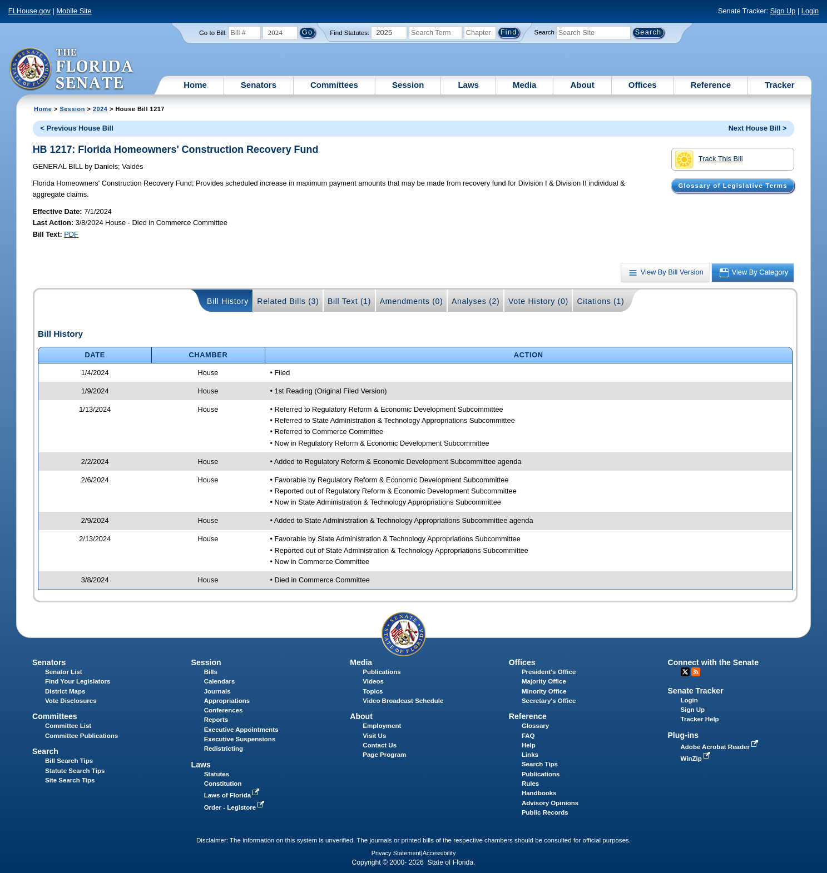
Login (810, 11)
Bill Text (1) (349, 301)
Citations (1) (600, 301)
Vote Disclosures (71, 700)
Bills (210, 672)
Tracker (779, 84)
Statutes (216, 774)
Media (525, 84)
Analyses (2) (476, 301)
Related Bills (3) (288, 301)
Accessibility (439, 853)
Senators (258, 84)
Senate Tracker (695, 690)
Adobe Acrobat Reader (721, 747)
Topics (373, 691)
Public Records (545, 812)
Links (530, 754)
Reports (216, 719)
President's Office (549, 672)
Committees (334, 84)
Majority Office (544, 681)
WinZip (696, 758)
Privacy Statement (396, 853)
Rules (530, 783)
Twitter (685, 671)
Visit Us (374, 735)
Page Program (384, 754)
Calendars (219, 681)
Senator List (63, 672)
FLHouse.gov (29, 11)
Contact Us (380, 745)
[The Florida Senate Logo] (72, 69)
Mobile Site (73, 11)
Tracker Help (700, 719)
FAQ (528, 735)
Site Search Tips (70, 780)
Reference (711, 84)
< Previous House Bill (76, 128)
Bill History (228, 301)
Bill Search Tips (69, 760)
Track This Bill (708, 159)
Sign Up (783, 11)
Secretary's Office (549, 700)
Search (544, 32)
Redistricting (223, 748)
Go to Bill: (213, 32)
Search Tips (540, 764)
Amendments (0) (411, 301)
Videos (373, 681)
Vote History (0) (538, 301)
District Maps (65, 691)
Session (408, 84)
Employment (382, 725)
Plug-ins (683, 735)
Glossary (535, 725)
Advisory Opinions (550, 803)
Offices (642, 84)
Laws (468, 84)
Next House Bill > (758, 128)
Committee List (68, 725)
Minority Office (544, 691)
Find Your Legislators (77, 681)
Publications (381, 672)
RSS (695, 671)
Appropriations (227, 700)
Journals (217, 691)
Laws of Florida (233, 795)
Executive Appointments (241, 729)
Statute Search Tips (75, 770)
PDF (71, 234)
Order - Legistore (235, 807)
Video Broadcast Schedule (403, 700)
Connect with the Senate (712, 662)
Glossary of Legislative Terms (732, 185)
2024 (100, 109)
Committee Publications (81, 735)
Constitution (223, 783)
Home (195, 84)
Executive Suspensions (240, 739)
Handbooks (539, 793)
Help (529, 745)
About (582, 84)
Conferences (223, 710)
